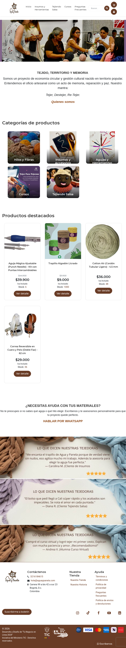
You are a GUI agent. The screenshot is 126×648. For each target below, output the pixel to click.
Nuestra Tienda (78, 580)
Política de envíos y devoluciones (104, 602)
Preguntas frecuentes (101, 594)
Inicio (28, 6)
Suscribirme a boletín (17, 611)
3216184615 (36, 576)
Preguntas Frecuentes (80, 8)
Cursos (67, 6)
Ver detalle (22, 293)
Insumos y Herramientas (42, 8)
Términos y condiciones (102, 578)
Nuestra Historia (79, 584)
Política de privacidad (101, 586)
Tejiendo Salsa (56, 8)
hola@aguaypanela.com (43, 580)
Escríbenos (104, 643)
